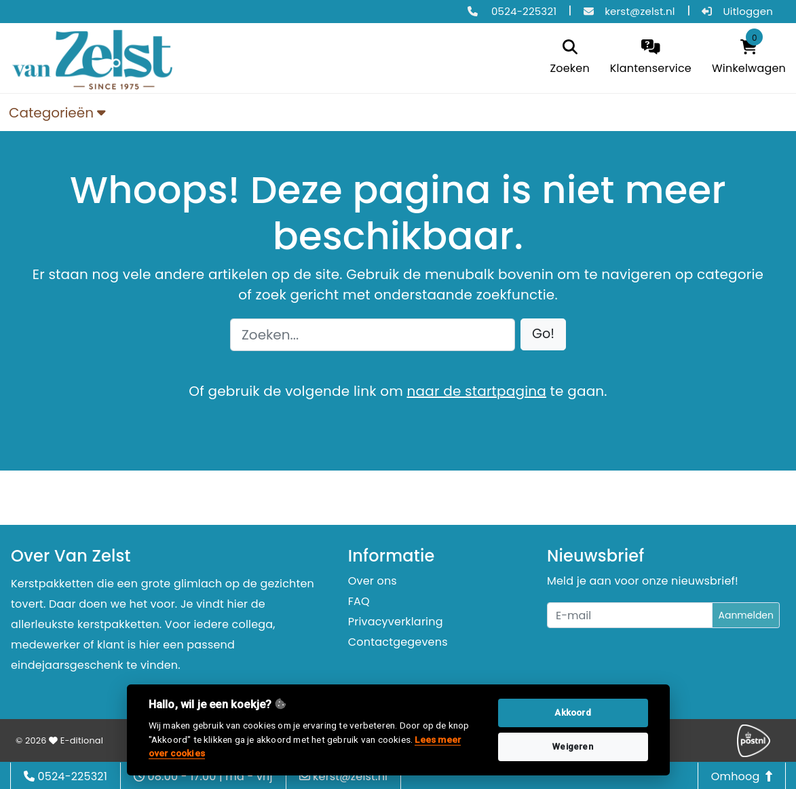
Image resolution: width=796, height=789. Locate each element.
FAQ (359, 601)
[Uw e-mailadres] (630, 615)
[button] (543, 334)
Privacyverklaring (395, 621)
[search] (569, 58)
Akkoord (572, 713)
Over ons (372, 581)
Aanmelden (746, 615)
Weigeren (572, 746)
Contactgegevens (398, 642)
